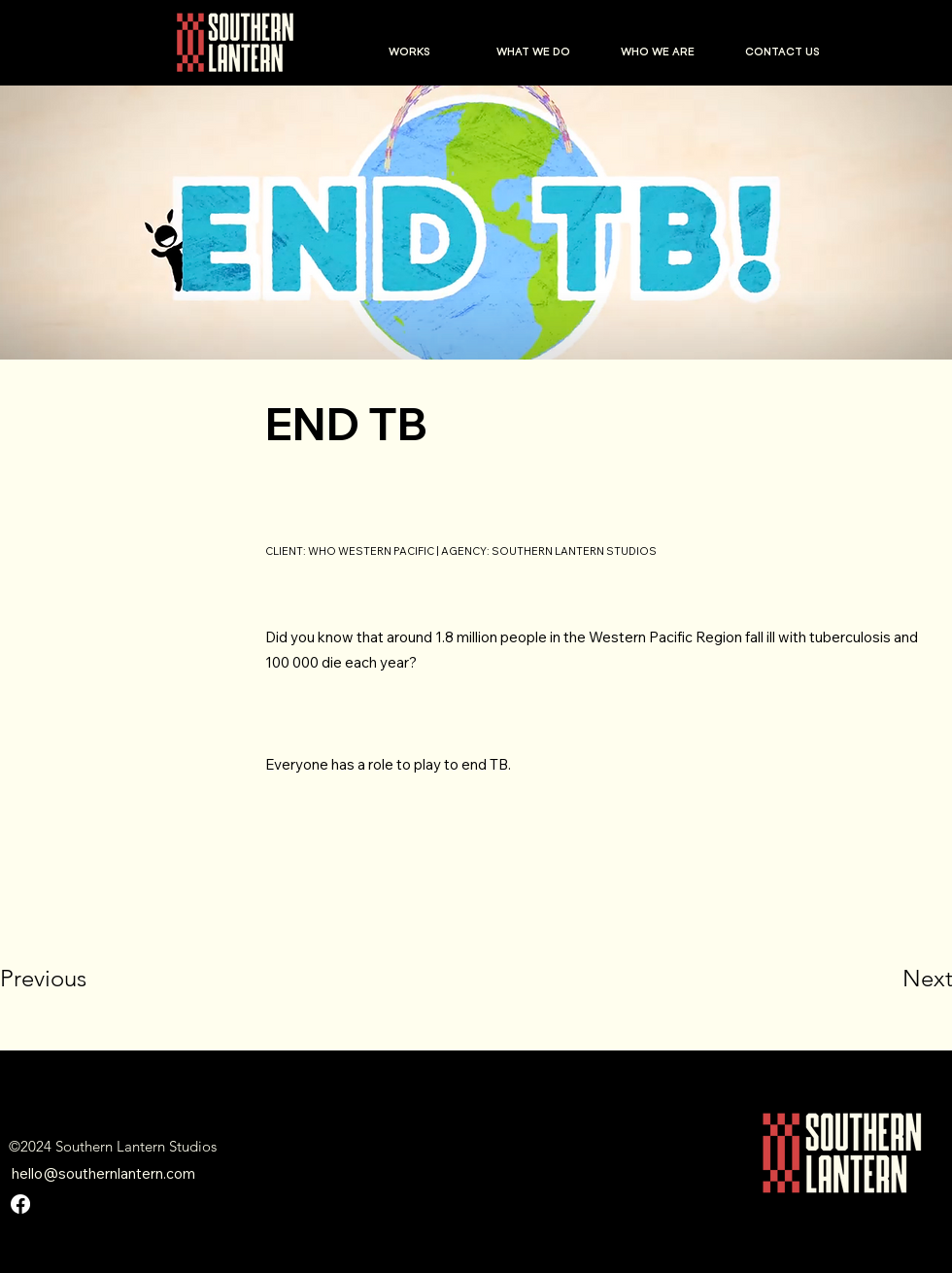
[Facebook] (20, 1204)
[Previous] (69, 978)
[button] (409, 51)
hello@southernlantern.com (103, 1173)
